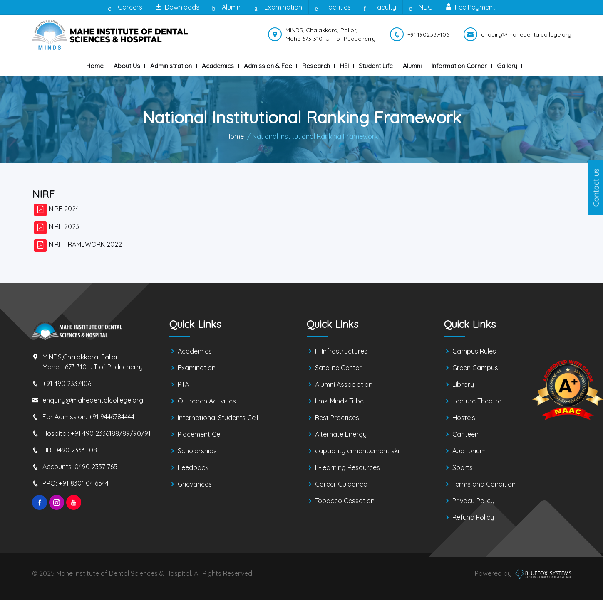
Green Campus (475, 368)
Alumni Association (343, 384)
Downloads (177, 7)
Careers (125, 7)
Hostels (463, 417)
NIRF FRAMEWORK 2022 (85, 244)
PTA (183, 384)
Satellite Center (338, 368)
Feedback (193, 467)
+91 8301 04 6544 (84, 483)
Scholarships (197, 451)
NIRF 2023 (64, 226)
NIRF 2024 (64, 208)
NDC (420, 7)
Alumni (227, 7)
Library (463, 384)
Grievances (195, 484)
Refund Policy (473, 517)
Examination (278, 7)
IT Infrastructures (341, 351)
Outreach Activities (207, 401)
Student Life (376, 66)
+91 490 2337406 (66, 383)
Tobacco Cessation (345, 501)
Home (95, 66)
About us (127, 66)
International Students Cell (218, 417)
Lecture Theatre (476, 401)
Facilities (333, 7)
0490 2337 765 (95, 466)
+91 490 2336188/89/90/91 (111, 433)
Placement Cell (200, 434)
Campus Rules (474, 351)
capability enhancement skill (358, 451)
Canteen (465, 434)
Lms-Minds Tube (339, 401)
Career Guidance (341, 484)
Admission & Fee (268, 66)
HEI (344, 66)
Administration (171, 66)
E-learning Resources (347, 467)
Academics (218, 66)
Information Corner (459, 66)
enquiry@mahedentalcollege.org (92, 400)
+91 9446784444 (111, 417)
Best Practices (337, 417)
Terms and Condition (484, 484)
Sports (462, 467)
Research (316, 66)
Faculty (380, 7)
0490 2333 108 (75, 450)
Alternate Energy (341, 434)
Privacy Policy (473, 501)
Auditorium (469, 451)
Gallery (507, 66)
